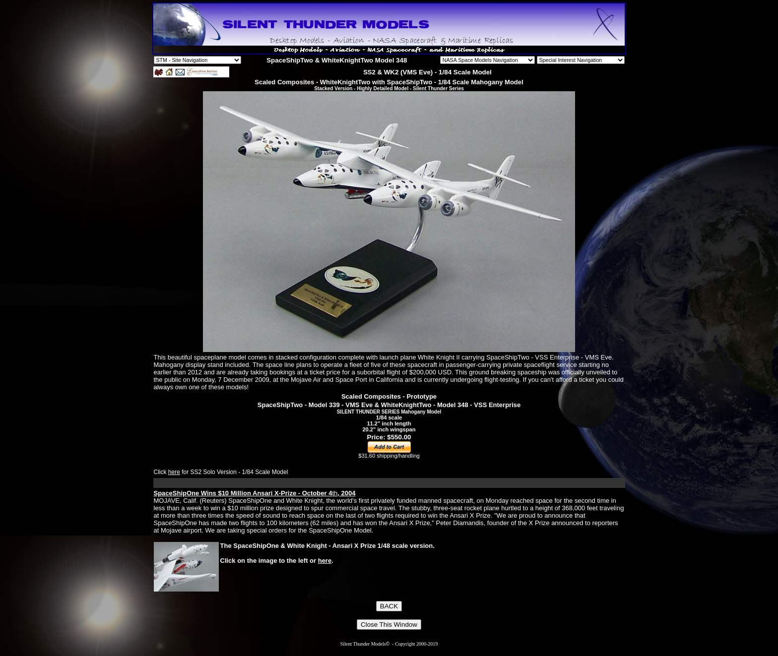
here (174, 472)
